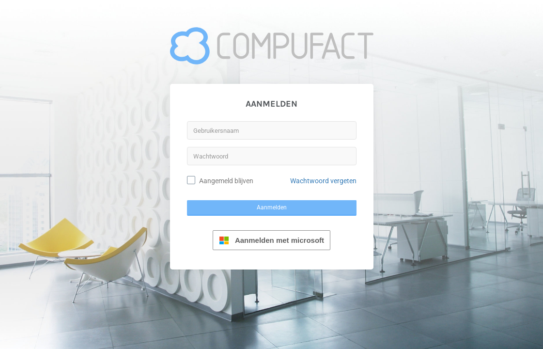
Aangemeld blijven (226, 181)
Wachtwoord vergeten (323, 181)
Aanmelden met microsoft (271, 240)
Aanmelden (272, 207)
